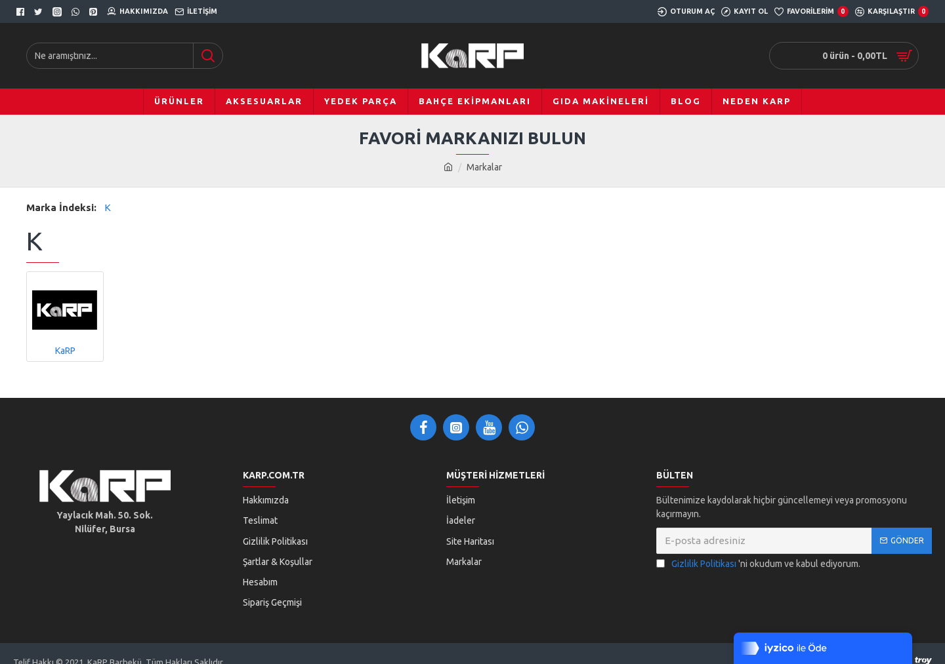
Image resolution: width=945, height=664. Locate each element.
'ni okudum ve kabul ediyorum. (758, 564)
